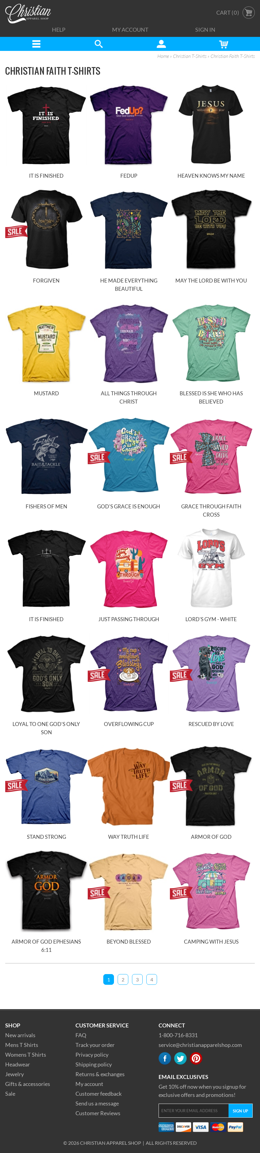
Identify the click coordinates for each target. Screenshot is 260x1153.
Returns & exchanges (100, 1074)
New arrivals (20, 1035)
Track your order (95, 1044)
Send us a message (97, 1103)
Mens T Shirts (21, 1044)
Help (58, 29)
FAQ (80, 1035)
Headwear (17, 1064)
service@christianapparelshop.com (200, 1044)
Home (163, 56)
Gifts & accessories (27, 1083)
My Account (130, 29)
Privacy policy (91, 1054)
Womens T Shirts (25, 1054)
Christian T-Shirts (190, 56)
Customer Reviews (97, 1113)
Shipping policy (93, 1064)
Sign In (205, 29)
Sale (10, 1093)
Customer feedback (98, 1093)
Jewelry (14, 1074)
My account (89, 1083)
